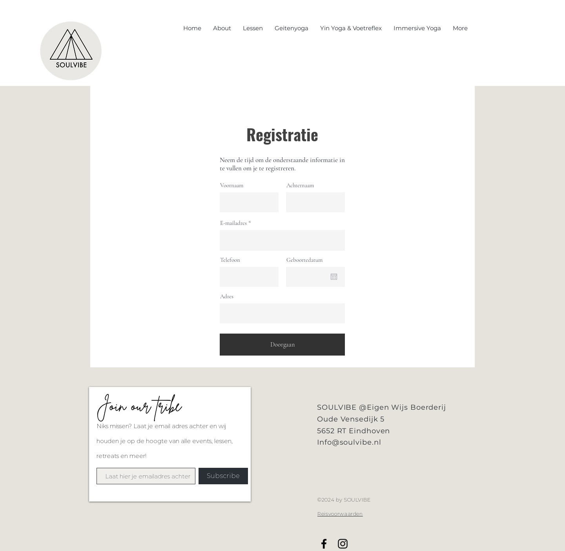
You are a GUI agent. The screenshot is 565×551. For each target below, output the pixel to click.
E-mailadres (233, 223)
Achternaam (300, 185)
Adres (226, 296)
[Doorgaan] (282, 345)
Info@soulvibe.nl (349, 442)
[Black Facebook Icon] (323, 543)
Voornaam (231, 185)
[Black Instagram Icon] (342, 543)
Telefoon (230, 260)
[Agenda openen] (334, 277)
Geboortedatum (304, 260)
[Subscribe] (223, 476)
